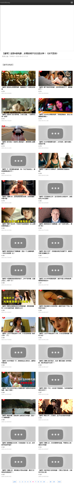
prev (14, 481)
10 (44, 481)
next (59, 481)
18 (50, 481)
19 (54, 481)
